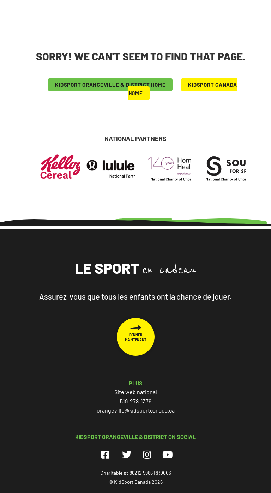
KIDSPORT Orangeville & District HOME (110, 85)
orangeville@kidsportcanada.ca (136, 410)
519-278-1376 (135, 401)
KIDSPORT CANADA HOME (182, 89)
